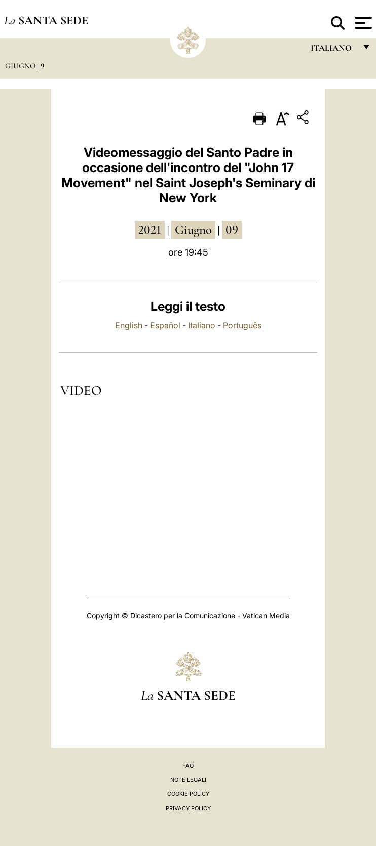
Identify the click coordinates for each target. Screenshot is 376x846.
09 (231, 229)
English (128, 325)
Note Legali (188, 779)
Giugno (20, 65)
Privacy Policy (188, 808)
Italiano (201, 325)
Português (242, 325)
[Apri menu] (362, 22)
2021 (149, 229)
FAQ (188, 765)
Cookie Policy (188, 793)
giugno (193, 229)
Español (165, 325)
